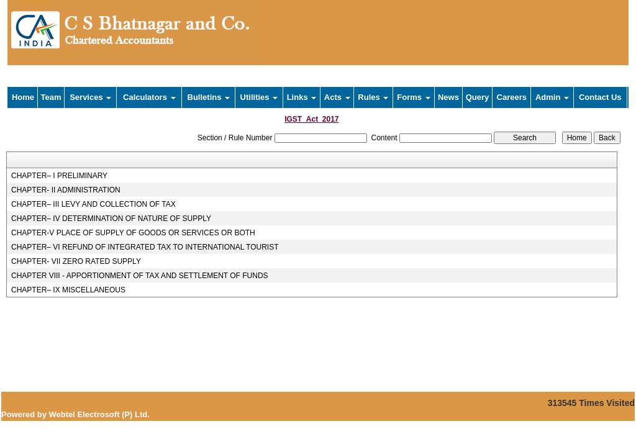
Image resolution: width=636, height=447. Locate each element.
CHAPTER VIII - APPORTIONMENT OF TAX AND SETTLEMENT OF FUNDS (139, 275)
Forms (413, 97)
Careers (512, 97)
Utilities (259, 97)
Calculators (149, 97)
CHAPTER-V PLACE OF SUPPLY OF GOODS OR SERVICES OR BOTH (133, 232)
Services (90, 97)
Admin (552, 97)
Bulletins (209, 97)
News (448, 97)
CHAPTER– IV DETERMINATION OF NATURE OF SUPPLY (111, 218)
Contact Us (600, 97)
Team (51, 97)
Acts (337, 97)
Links (302, 97)
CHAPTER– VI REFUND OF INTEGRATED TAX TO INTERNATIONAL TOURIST (145, 247)
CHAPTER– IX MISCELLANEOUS (68, 290)
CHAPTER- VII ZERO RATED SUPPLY (76, 261)
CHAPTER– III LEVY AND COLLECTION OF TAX (93, 204)
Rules (373, 97)
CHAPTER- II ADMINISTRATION (65, 190)
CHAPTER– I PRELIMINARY (59, 175)
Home (23, 97)
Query (477, 97)
